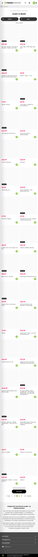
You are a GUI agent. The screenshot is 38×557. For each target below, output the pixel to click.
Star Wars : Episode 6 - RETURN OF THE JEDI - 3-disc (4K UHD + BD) (10, 47)
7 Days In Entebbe (6, 452)
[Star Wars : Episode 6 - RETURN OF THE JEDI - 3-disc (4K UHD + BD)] (10, 34)
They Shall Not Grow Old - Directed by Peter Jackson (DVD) (28, 219)
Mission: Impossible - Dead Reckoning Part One (26, 190)
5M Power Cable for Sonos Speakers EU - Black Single (26, 305)
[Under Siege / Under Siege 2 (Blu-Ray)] (28, 34)
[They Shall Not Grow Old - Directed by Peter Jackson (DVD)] (28, 206)
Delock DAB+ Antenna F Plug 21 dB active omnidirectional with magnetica (28, 423)
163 (25, 496)
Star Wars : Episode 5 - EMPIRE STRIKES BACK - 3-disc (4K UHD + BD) (9, 423)
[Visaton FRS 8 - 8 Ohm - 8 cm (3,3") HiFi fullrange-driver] (28, 320)
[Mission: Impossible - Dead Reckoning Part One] (28, 177)
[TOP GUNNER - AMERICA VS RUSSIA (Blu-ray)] (28, 91)
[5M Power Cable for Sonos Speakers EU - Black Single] (28, 291)
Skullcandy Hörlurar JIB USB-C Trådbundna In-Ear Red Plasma (27, 362)
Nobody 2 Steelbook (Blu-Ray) (27, 247)
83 (21, 496)
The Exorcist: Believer (6, 218)
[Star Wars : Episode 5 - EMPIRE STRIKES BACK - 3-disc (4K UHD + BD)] (10, 409)
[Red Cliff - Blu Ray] (10, 91)
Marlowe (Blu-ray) (6, 190)
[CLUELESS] (28, 149)
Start (11, 10)
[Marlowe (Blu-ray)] (10, 177)
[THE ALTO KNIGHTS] (10, 149)
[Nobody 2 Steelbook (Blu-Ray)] (28, 234)
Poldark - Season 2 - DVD (26, 75)
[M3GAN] (10, 320)
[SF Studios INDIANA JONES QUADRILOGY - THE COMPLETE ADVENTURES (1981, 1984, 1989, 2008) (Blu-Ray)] (28, 378)
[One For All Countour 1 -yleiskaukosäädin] (28, 120)
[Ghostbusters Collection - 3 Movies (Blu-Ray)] (10, 467)
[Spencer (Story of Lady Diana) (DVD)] (10, 291)
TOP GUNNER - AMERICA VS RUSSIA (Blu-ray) (26, 105)
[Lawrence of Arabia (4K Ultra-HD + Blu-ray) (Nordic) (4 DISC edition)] (10, 62)
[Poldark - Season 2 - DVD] (28, 62)
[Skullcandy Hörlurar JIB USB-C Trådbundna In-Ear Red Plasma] (28, 349)
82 (19, 496)
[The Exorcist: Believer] (10, 206)
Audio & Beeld (25, 10)
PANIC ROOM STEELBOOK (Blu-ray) (28, 276)
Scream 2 (22, 480)
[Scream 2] (28, 467)
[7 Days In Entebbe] (10, 439)
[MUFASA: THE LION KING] (28, 439)
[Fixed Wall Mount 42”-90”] (10, 349)
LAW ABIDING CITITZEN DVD (8, 133)
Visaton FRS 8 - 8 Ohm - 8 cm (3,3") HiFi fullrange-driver (28, 333)
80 (14, 496)
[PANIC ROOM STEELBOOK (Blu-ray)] (28, 263)
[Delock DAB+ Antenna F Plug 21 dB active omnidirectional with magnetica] (28, 409)
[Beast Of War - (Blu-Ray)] (10, 263)
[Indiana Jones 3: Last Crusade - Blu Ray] (10, 234)
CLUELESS (22, 162)
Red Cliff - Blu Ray (6, 104)
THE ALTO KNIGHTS (6, 162)
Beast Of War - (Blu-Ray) (7, 276)
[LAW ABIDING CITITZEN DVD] (10, 120)
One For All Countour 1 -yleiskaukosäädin (25, 134)
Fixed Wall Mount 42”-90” (7, 362)
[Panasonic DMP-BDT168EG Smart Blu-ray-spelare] (10, 378)
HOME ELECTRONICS (17, 10)
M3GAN (3, 333)
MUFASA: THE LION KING (26, 452)
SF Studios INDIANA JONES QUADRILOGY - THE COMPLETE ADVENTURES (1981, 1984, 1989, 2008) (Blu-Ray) (27, 392)
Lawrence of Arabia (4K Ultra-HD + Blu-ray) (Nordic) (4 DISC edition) (10, 76)
